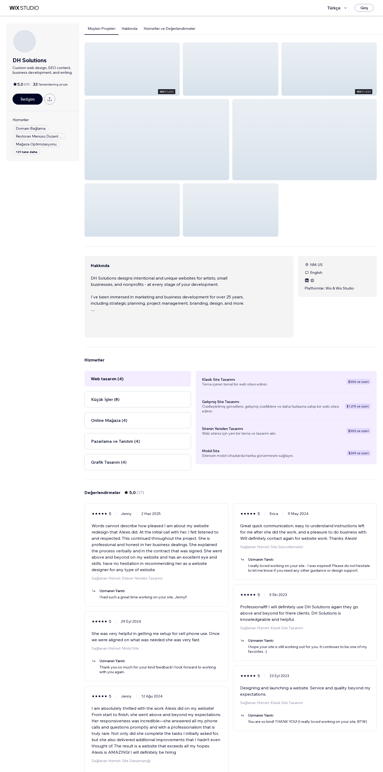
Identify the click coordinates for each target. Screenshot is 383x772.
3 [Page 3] (240, 757)
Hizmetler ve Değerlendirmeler (169, 28)
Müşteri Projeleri (101, 28)
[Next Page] (250, 758)
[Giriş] (364, 8)
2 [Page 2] (231, 757)
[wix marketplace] (24, 8)
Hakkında (129, 28)
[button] (132, 69)
